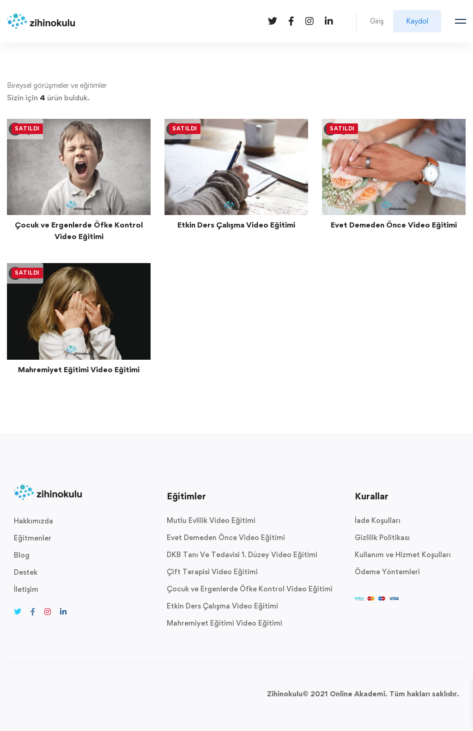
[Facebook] (291, 20)
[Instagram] (309, 20)
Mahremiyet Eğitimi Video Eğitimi (78, 369)
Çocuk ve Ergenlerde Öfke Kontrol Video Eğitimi (79, 230)
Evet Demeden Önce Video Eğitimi (394, 224)
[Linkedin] (329, 20)
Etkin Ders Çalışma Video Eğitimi (236, 224)
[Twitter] (272, 20)
